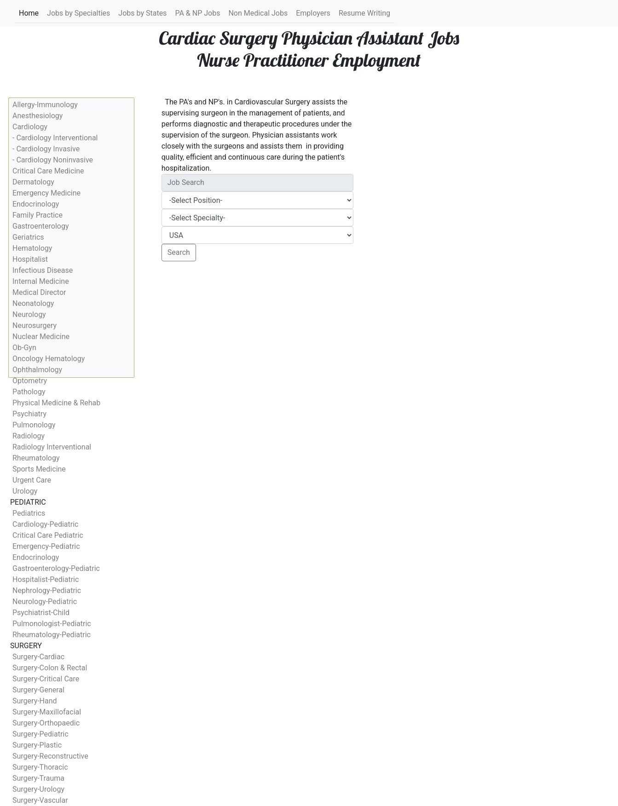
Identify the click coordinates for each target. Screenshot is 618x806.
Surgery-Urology (38, 789)
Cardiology (29, 126)
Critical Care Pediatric (47, 535)
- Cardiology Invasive (46, 148)
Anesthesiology (37, 115)
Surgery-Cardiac (38, 656)
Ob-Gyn (24, 347)
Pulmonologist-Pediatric (51, 623)
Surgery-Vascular (40, 800)
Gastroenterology (40, 226)
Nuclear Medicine (40, 336)
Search (178, 252)
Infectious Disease (42, 270)
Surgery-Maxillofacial (46, 712)
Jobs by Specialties (78, 13)
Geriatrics (28, 237)
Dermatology (33, 182)
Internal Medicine (40, 281)
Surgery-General (38, 689)
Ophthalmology (37, 369)
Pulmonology (34, 424)
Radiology (28, 436)
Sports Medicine (39, 469)
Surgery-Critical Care (45, 678)
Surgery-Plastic (37, 745)
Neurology (29, 314)
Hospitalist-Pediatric (45, 579)
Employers (313, 13)
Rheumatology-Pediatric (51, 634)
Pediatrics (28, 513)
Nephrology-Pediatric (46, 590)
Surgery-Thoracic (40, 767)
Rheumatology (35, 458)
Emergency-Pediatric (46, 546)
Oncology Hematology (48, 358)
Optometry (29, 380)
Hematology (32, 248)
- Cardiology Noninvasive (52, 159)
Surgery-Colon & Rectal (49, 667)
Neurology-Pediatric (44, 601)
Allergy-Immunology (45, 104)
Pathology (28, 391)
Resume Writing (364, 13)
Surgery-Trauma (38, 778)
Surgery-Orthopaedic (46, 723)
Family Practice (37, 215)
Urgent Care (31, 480)
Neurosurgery (34, 325)
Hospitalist (30, 259)
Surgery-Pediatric (40, 734)
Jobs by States (142, 13)
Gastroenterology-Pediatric (56, 568)
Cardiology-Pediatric (45, 524)
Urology (24, 491)
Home (29, 12)
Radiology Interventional (51, 447)
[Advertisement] (258, 336)
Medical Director (39, 292)
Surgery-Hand (34, 701)
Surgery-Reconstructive (50, 756)
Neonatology (33, 303)
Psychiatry (29, 413)
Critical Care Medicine (48, 171)
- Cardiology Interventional (55, 137)
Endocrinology (35, 204)
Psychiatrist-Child (40, 612)
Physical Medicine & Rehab (56, 402)
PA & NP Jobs (197, 13)
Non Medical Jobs (258, 13)
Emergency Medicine (46, 193)
